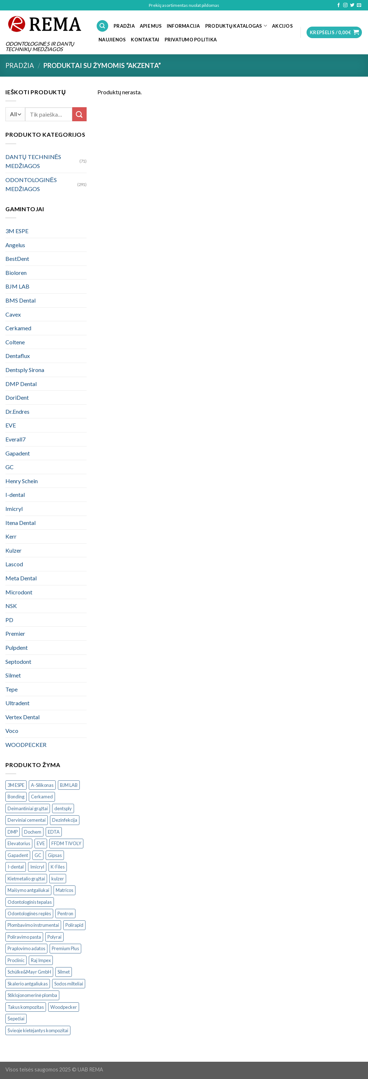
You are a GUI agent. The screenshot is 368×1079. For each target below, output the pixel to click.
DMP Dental (21, 383)
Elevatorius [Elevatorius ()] (19, 843)
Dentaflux (17, 355)
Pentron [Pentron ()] (65, 913)
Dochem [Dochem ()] (32, 832)
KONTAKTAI (145, 39)
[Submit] (79, 114)
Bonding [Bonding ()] (16, 796)
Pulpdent (16, 647)
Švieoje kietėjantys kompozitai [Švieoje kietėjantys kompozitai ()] (38, 1030)
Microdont (18, 592)
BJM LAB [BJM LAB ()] (69, 785)
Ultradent (17, 702)
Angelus (15, 244)
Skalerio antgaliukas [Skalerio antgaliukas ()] (28, 984)
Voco (11, 730)
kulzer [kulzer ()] (57, 878)
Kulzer (13, 550)
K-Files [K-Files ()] (58, 867)
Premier (15, 633)
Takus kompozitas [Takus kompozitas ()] (26, 1007)
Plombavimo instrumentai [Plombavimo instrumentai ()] (33, 925)
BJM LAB (17, 286)
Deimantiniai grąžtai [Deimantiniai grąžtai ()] (28, 808)
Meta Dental (21, 578)
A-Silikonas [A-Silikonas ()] (42, 785)
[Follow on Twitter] (352, 5)
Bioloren (16, 272)
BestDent (17, 258)
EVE (10, 425)
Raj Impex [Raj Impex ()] (41, 960)
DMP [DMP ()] (13, 832)
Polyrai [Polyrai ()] (54, 937)
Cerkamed (18, 328)
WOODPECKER (25, 744)
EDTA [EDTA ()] (54, 832)
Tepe (11, 689)
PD (9, 619)
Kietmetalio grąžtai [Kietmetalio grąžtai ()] (26, 878)
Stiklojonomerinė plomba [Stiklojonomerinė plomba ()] (32, 995)
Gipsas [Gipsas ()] (55, 855)
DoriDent (17, 397)
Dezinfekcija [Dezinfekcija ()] (64, 820)
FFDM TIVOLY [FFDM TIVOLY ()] (66, 843)
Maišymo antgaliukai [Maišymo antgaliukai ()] (28, 890)
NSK (11, 605)
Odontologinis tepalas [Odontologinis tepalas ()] (30, 902)
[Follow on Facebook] (338, 5)
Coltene (15, 342)
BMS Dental (20, 300)
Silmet (13, 675)
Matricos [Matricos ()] (64, 890)
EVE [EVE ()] (41, 843)
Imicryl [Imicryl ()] (37, 867)
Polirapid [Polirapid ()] (74, 925)
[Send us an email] (359, 5)
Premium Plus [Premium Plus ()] (65, 948)
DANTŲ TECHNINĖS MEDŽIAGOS (33, 161)
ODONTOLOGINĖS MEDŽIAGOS (31, 184)
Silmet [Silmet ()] (64, 972)
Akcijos (282, 26)
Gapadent (17, 453)
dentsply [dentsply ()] (63, 808)
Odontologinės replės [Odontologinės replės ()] (29, 913)
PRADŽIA (124, 26)
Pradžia (19, 65)
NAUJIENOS (112, 39)
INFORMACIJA (183, 26)
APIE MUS (151, 26)
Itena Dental (20, 522)
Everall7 (15, 439)
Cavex (13, 314)
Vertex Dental (22, 716)
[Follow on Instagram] (345, 5)
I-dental (15, 494)
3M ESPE (16, 230)
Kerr (11, 536)
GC (9, 466)
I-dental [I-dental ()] (16, 867)
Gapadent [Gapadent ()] (18, 855)
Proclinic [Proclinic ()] (16, 960)
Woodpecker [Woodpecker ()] (63, 1007)
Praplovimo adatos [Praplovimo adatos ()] (26, 948)
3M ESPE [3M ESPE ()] (16, 785)
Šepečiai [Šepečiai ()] (16, 1018)
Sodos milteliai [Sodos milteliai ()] (68, 984)
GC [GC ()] (37, 855)
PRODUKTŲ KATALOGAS (236, 25)
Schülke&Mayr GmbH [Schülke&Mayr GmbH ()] (29, 972)
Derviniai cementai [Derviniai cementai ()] (27, 820)
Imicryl (14, 508)
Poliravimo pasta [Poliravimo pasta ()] (24, 937)
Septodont (18, 661)
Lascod (14, 564)
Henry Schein (21, 480)
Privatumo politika (191, 39)
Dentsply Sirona (24, 369)
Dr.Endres (17, 411)
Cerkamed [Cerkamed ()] (42, 796)
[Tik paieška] (102, 26)
